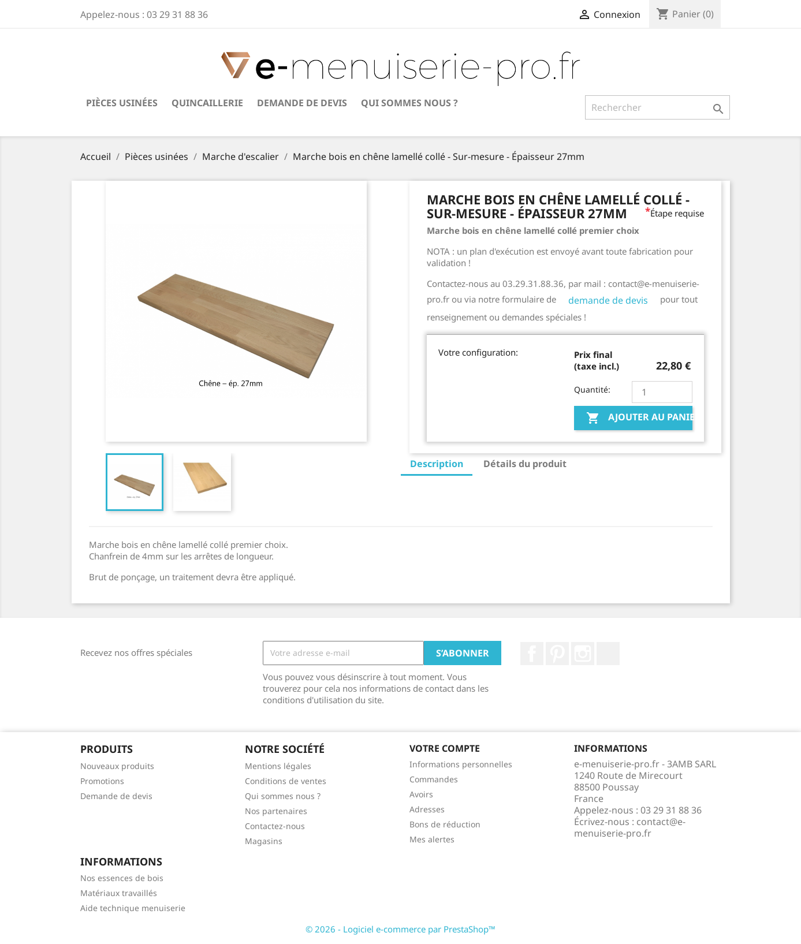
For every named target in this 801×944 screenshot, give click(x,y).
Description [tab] (436, 463)
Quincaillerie (207, 102)
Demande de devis (302, 102)
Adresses (427, 809)
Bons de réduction (444, 824)
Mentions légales (278, 765)
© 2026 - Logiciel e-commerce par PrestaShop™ (400, 929)
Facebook (531, 653)
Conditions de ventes (285, 780)
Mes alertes (431, 839)
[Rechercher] (657, 107)
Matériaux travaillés (118, 892)
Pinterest (557, 653)
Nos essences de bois (121, 877)
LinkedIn (608, 653)
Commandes (433, 779)
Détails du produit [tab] (525, 463)
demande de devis (608, 300)
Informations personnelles (460, 764)
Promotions (102, 780)
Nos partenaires (276, 810)
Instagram (582, 653)
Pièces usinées (122, 102)
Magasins (263, 840)
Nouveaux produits (117, 765)
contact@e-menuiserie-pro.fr (629, 827)
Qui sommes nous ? (409, 102)
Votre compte (444, 748)
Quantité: (592, 389)
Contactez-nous (275, 825)
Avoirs (421, 794)
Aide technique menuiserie (132, 907)
